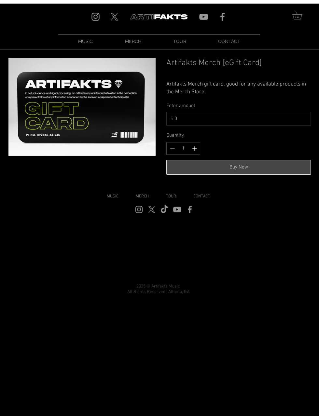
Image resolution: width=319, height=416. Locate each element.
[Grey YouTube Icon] (203, 16)
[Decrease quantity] (172, 148)
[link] (301, 15)
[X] (114, 16)
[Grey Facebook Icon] (222, 16)
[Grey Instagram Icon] (95, 16)
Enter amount (180, 106)
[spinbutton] (183, 148)
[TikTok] (164, 209)
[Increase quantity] (194, 148)
